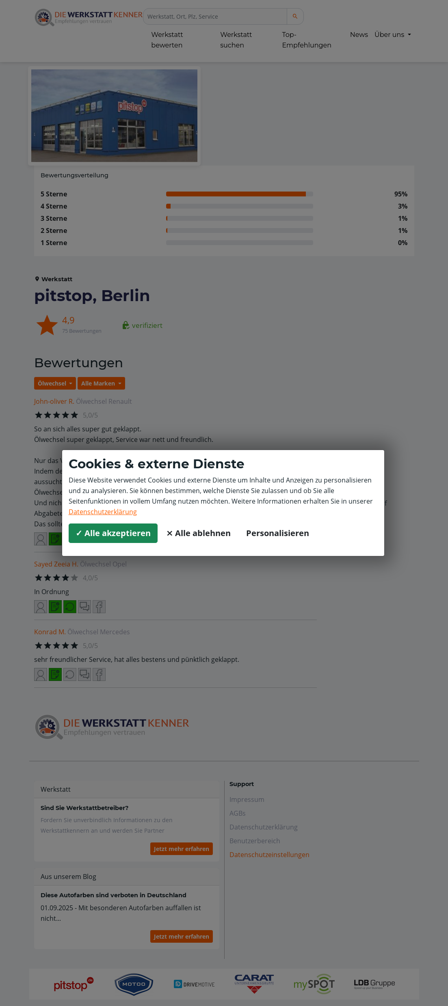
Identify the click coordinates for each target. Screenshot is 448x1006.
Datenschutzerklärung (103, 511)
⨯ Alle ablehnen (198, 533)
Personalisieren (277, 533)
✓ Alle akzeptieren (113, 533)
